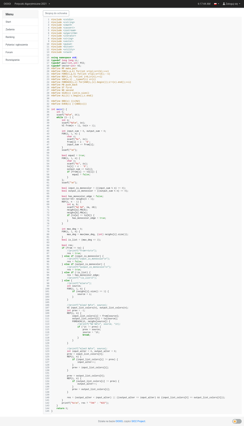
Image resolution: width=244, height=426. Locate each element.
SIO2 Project (138, 421)
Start (8, 21)
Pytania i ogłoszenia (17, 44)
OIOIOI (7, 3)
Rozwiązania (12, 59)
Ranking (10, 37)
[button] (32, 4)
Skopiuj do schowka (56, 13)
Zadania (10, 29)
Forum (9, 52)
